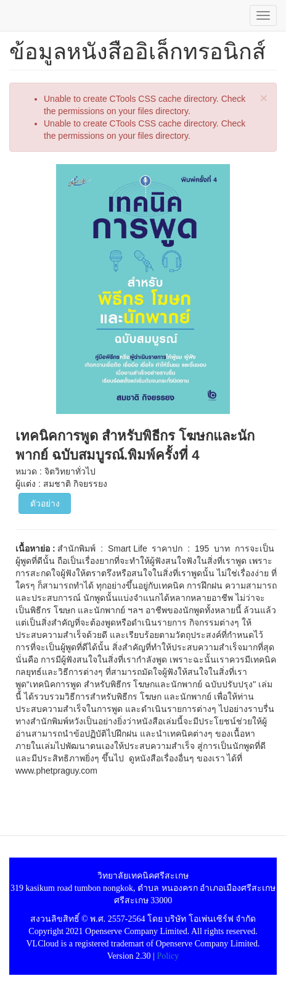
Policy (168, 956)
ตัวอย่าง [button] (45, 503)
